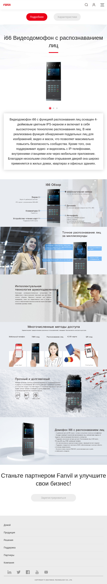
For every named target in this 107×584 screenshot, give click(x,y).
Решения (8, 540)
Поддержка (10, 547)
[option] (53, 81)
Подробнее (37, 16)
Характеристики (67, 16)
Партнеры (9, 555)
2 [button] (53, 108)
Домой (7, 525)
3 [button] (57, 108)
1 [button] (50, 108)
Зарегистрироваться (53, 497)
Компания (9, 562)
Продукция (9, 532)
